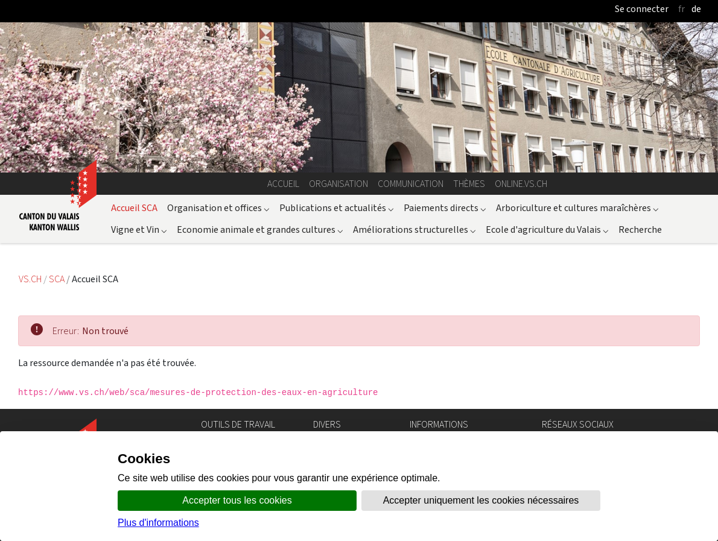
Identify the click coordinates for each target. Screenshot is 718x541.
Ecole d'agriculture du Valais (547, 229)
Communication (410, 183)
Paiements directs (445, 207)
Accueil (283, 183)
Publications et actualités (336, 207)
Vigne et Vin (139, 229)
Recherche (640, 229)
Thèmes (469, 183)
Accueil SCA (134, 207)
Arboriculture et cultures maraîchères (577, 207)
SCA (57, 279)
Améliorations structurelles (414, 229)
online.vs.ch (521, 183)
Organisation (338, 183)
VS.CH (30, 279)
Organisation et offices (218, 207)
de (696, 8)
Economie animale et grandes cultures (260, 229)
